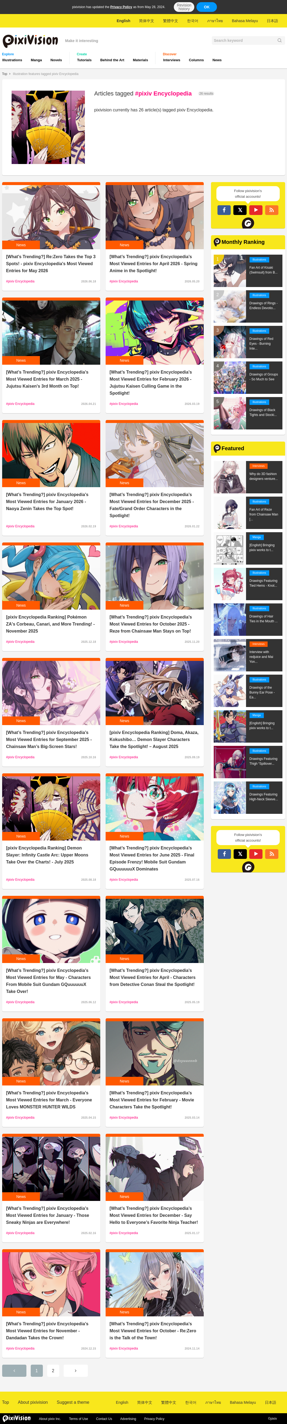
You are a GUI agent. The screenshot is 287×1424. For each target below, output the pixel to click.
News (217, 60)
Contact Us (104, 1419)
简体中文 (146, 21)
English (123, 21)
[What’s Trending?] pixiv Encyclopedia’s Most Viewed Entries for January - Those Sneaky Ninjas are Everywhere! (47, 1215)
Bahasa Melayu (245, 21)
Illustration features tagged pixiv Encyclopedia (45, 74)
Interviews (171, 60)
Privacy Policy (121, 7)
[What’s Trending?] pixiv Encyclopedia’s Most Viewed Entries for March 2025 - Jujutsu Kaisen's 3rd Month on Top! (47, 379)
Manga (36, 60)
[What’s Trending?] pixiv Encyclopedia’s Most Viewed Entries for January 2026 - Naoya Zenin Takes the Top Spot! (47, 501)
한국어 (192, 21)
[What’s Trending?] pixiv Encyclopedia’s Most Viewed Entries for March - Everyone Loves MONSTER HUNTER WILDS (49, 1100)
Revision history (184, 7)
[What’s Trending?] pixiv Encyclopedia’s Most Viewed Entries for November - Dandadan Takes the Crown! (47, 1330)
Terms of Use (78, 1419)
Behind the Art (112, 60)
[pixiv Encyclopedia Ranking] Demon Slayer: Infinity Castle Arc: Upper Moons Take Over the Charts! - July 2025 (47, 855)
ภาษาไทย (215, 21)
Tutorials (84, 60)
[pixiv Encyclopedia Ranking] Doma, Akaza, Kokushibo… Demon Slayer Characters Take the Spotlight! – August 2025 (154, 739)
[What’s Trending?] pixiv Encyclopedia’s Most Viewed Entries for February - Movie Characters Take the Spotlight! (152, 1100)
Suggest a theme (73, 1402)
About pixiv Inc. (50, 1419)
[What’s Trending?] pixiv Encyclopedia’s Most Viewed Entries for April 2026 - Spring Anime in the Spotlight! (154, 263)
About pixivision (33, 1402)
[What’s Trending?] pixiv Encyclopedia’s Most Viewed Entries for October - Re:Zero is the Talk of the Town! (153, 1330)
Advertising (128, 1419)
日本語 (272, 21)
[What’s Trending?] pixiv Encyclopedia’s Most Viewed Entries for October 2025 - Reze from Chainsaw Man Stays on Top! (151, 624)
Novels (56, 60)
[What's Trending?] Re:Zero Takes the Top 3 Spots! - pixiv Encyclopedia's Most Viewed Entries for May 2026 (51, 263)
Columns (196, 60)
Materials (140, 60)
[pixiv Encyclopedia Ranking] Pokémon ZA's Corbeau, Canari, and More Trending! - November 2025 (50, 624)
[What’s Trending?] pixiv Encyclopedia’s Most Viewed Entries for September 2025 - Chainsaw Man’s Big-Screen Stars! (49, 739)
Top (4, 74)
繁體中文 (170, 21)
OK (207, 7)
